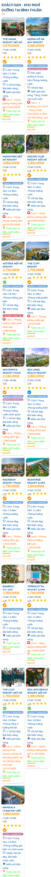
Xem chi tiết (6, 118)
